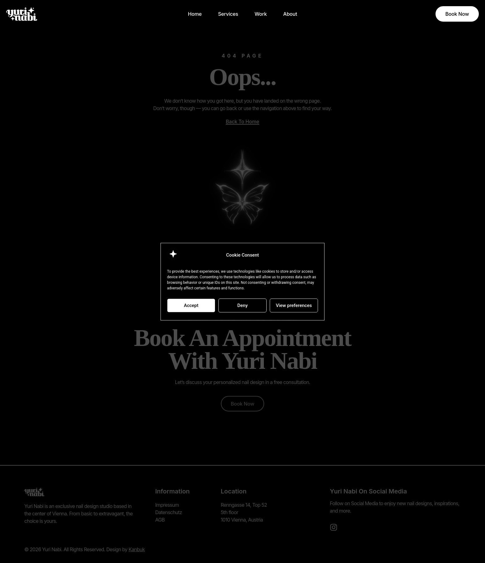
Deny (242, 305)
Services (228, 14)
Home (195, 14)
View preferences (294, 305)
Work (261, 14)
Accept (191, 305)
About (290, 14)
